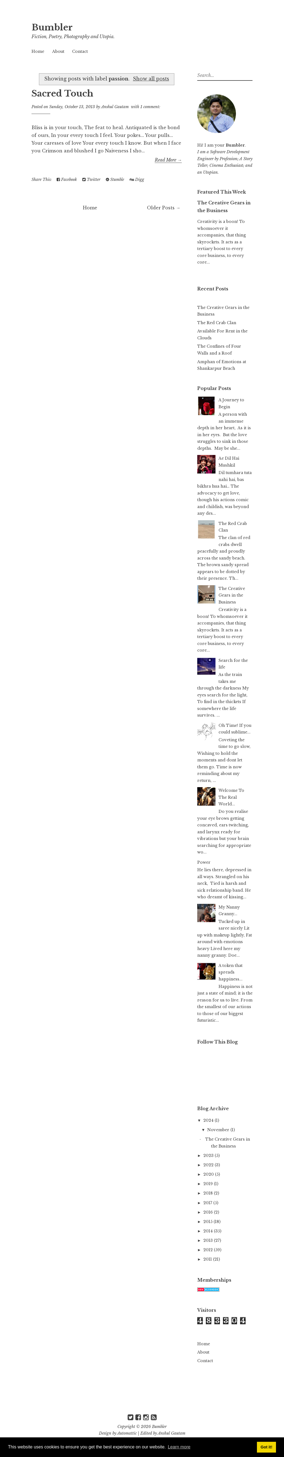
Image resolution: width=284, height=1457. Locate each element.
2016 (208, 1212)
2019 (208, 1183)
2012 (208, 1249)
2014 (208, 1231)
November (218, 1129)
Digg (137, 179)
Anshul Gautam (171, 1433)
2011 (208, 1259)
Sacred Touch (63, 93)
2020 (209, 1174)
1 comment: (150, 106)
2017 (208, 1202)
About (58, 51)
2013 (208, 1240)
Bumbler (53, 27)
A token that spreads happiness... (231, 972)
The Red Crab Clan (216, 322)
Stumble (115, 179)
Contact (80, 51)
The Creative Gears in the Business (232, 595)
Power (204, 862)
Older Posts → (163, 207)
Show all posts (151, 79)
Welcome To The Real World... (231, 797)
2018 (208, 1193)
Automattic (127, 1433)
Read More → (168, 160)
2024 (209, 1120)
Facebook (67, 179)
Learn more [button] (179, 1447)
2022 (209, 1164)
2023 (209, 1155)
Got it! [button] (266, 1447)
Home (37, 51)
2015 (208, 1221)
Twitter (91, 179)
